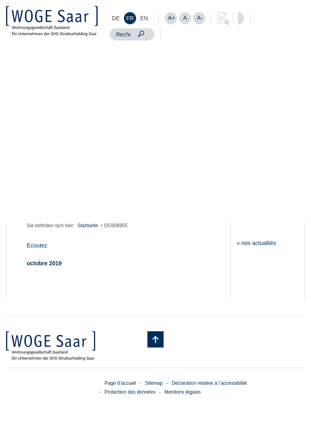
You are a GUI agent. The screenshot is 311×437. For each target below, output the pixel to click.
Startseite (87, 225)
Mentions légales (182, 392)
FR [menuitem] (130, 18)
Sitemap (154, 383)
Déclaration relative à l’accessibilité (209, 383)
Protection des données (130, 392)
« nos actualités (256, 243)
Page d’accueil (120, 383)
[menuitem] (116, 18)
